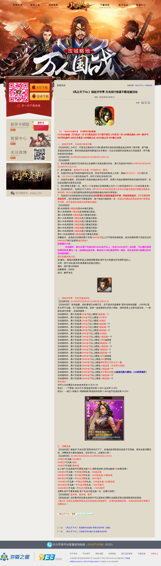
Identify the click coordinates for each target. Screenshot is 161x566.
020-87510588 (95, 544)
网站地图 (99, 554)
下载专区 (105, 6)
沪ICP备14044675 (93, 562)
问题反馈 (141, 554)
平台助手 (86, 554)
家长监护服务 (127, 554)
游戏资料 (53, 6)
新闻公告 (35, 6)
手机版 (127, 558)
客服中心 (141, 6)
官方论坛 (123, 6)
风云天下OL (139, 85)
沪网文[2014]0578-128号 (78, 562)
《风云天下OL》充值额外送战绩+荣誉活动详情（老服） (88, 528)
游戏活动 (149, 85)
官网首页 (18, 6)
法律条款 (112, 554)
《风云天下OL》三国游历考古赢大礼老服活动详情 (86, 532)
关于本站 (73, 554)
